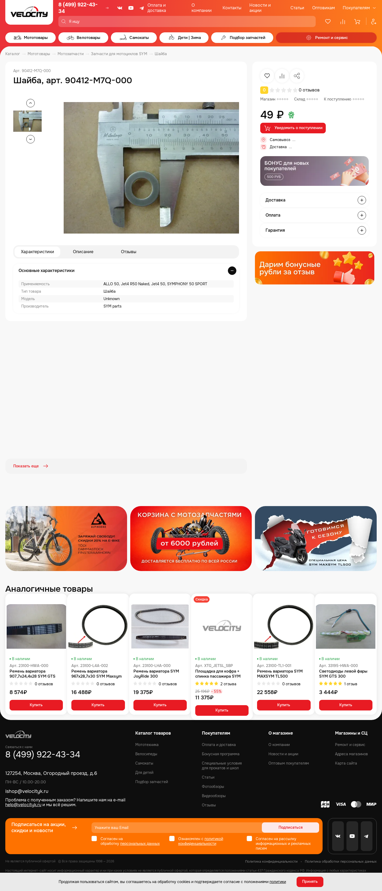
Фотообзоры (213, 786)
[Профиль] (371, 21)
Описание (83, 251)
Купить (36, 705)
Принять (310, 881)
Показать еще (31, 466)
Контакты (232, 8)
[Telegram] (142, 8)
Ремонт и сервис (350, 744)
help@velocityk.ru (23, 804)
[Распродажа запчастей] (66, 538)
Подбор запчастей (151, 781)
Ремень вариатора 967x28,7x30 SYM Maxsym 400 (96, 673)
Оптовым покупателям (288, 763)
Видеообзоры (214, 795)
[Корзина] (357, 21)
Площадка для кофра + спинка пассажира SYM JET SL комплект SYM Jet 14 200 (220, 673)
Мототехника (147, 744)
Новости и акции (260, 7)
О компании (202, 7)
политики (278, 881)
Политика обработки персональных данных (341, 861)
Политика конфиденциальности (271, 861)
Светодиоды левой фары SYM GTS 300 (343, 673)
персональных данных (140, 843)
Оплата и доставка (156, 7)
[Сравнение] (342, 21)
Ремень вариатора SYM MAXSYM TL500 (280, 673)
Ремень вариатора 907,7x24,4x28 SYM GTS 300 (32, 673)
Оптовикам (323, 8)
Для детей (144, 772)
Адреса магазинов (351, 753)
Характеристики (37, 251)
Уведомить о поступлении (293, 128)
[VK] (120, 8)
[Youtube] (131, 8)
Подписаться (299, 827)
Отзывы (128, 251)
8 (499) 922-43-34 (78, 8)
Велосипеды (146, 753)
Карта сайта (346, 763)
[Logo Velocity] (29, 13)
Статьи (297, 8)
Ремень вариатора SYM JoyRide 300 (156, 673)
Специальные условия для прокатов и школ (222, 765)
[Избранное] (328, 21)
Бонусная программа (221, 753)
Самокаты (144, 763)
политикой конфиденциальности (200, 841)
